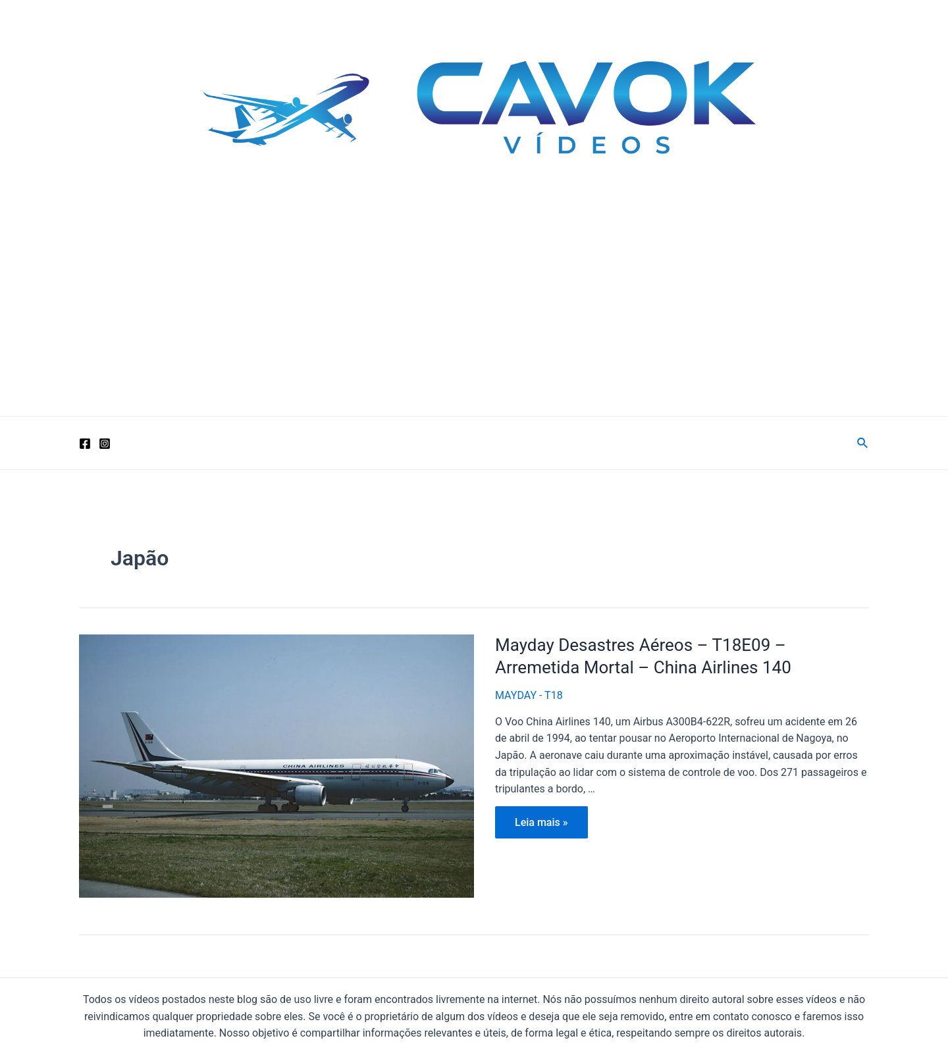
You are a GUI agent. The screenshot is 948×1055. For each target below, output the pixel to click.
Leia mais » (541, 825)
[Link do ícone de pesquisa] (863, 443)
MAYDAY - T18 (529, 695)
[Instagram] (105, 444)
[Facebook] (85, 444)
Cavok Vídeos (180, 207)
